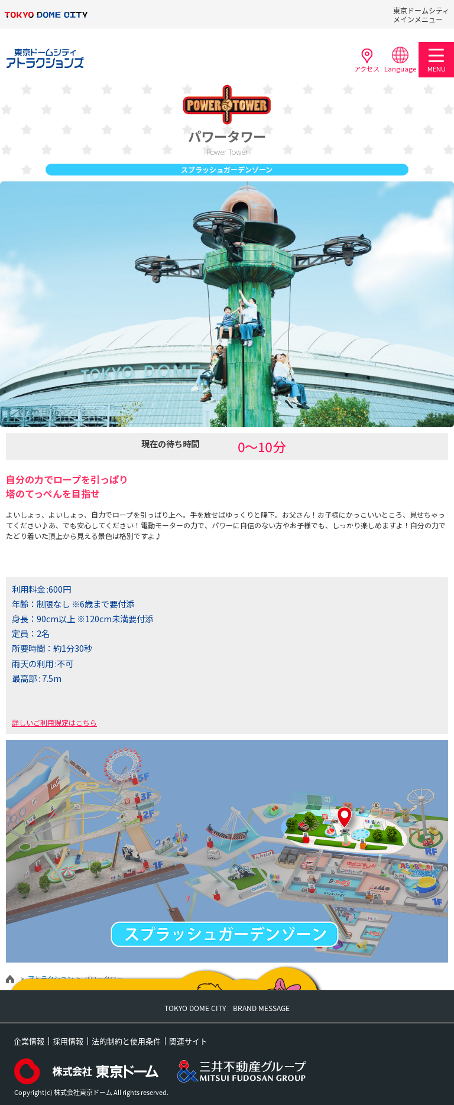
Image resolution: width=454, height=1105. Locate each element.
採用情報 (68, 1040)
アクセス (367, 59)
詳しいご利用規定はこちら (54, 722)
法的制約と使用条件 (126, 1040)
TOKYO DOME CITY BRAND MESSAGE (227, 1008)
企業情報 (29, 1040)
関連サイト (188, 1040)
